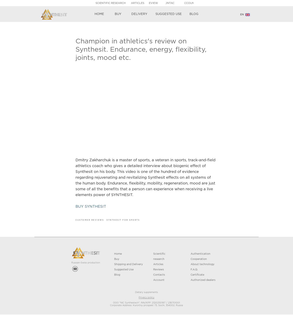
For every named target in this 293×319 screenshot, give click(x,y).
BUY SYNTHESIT (90, 208)
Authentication (200, 258)
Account (158, 284)
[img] (247, 14)
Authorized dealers (203, 284)
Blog (117, 279)
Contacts (159, 279)
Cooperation (199, 263)
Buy (116, 263)
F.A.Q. (194, 274)
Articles (158, 269)
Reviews (158, 274)
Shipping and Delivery (128, 269)
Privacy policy (146, 302)
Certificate (197, 279)
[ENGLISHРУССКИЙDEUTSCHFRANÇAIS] (242, 15)
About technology (202, 269)
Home (118, 258)
